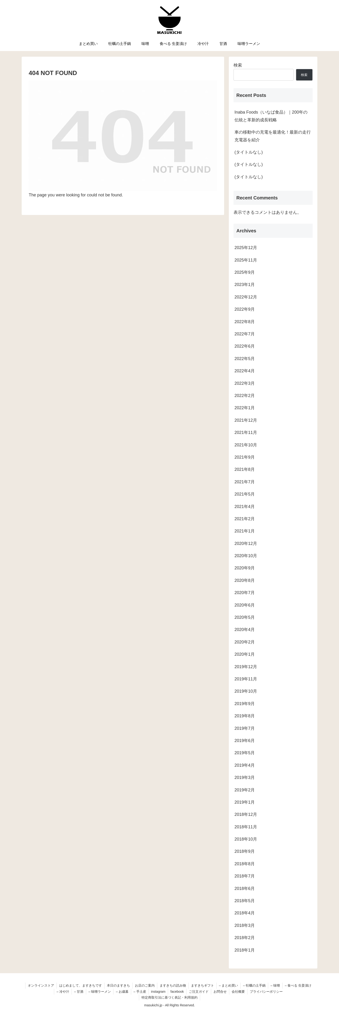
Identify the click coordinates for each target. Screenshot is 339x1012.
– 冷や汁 (62, 991)
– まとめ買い (228, 985)
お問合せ (220, 991)
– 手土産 (139, 991)
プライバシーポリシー (266, 991)
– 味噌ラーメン (100, 991)
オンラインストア (41, 985)
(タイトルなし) (248, 152)
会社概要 (238, 991)
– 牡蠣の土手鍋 (254, 985)
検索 (238, 65)
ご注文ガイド (199, 991)
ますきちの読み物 (173, 985)
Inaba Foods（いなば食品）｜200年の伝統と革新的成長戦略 (270, 116)
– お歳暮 (122, 991)
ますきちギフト (202, 985)
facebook (177, 991)
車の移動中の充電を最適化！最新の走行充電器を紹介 (272, 136)
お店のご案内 (145, 985)
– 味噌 (275, 985)
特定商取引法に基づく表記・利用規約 (169, 997)
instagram (158, 991)
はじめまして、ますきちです (80, 985)
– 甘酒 (79, 991)
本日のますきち (118, 985)
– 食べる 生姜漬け (298, 985)
